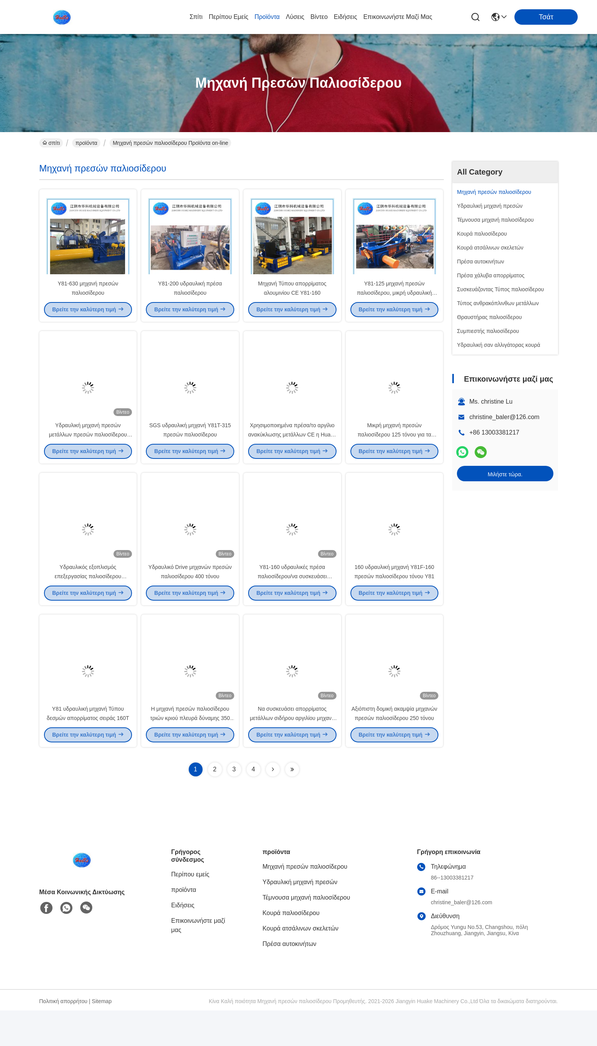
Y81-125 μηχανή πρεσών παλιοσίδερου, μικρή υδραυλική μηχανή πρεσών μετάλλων (394, 301)
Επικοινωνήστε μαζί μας (397, 17)
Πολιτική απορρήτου (63, 1037)
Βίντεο (319, 17)
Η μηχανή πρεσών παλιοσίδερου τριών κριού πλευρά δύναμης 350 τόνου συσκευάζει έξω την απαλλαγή (190, 753)
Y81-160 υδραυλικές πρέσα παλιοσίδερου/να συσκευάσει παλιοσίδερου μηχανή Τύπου (291, 602)
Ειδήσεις (345, 17)
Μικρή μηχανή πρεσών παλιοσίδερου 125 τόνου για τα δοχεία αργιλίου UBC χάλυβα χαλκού (394, 452)
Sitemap (102, 1037)
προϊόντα (266, 17)
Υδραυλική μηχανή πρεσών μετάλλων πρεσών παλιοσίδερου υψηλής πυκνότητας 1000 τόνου (88, 452)
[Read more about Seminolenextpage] (273, 805)
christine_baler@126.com (504, 417)
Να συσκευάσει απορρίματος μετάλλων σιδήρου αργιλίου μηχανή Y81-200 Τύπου (292, 753)
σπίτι (196, 17)
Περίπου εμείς (229, 17)
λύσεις (295, 17)
